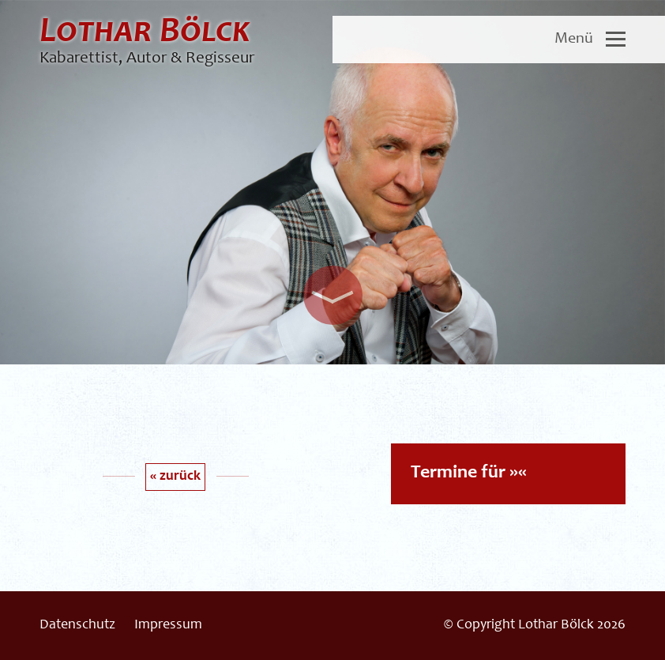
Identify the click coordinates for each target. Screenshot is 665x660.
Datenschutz (77, 625)
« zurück (175, 477)
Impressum (168, 625)
